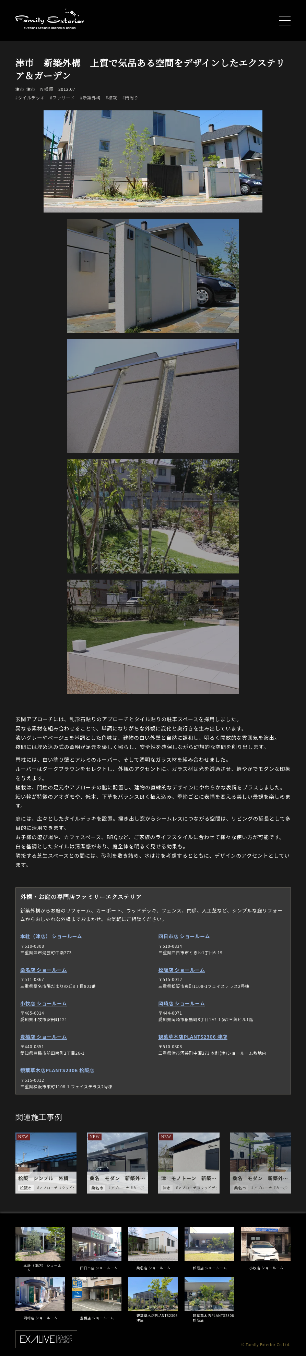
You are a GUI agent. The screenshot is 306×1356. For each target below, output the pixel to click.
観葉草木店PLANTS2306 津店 (192, 1038)
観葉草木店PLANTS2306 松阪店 (57, 1071)
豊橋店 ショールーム (43, 1038)
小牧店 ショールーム (43, 1004)
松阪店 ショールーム (181, 971)
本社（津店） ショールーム (51, 937)
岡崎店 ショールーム (181, 1004)
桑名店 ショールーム (43, 971)
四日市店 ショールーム (184, 937)
